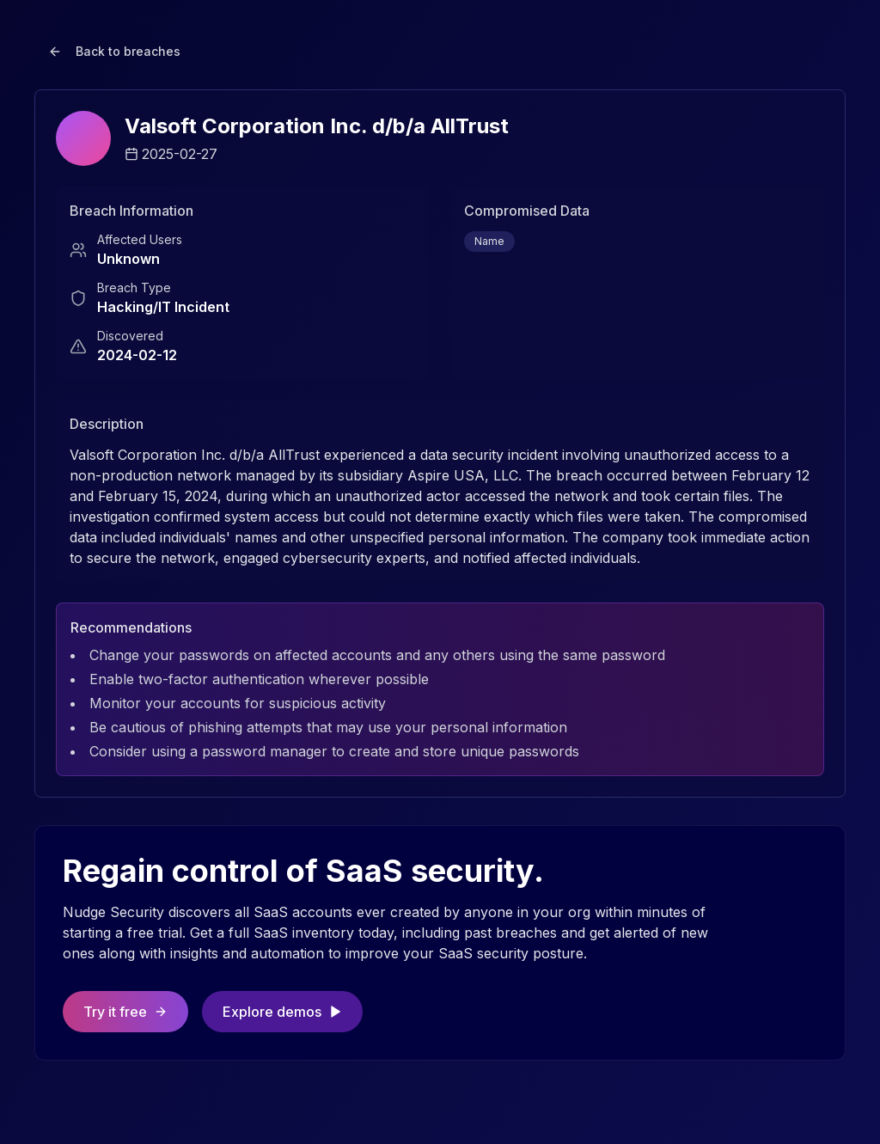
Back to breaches (114, 51)
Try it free (125, 1011)
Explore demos (282, 1011)
